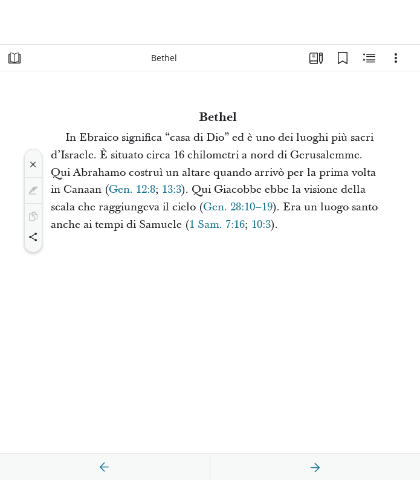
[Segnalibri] (343, 58)
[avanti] (315, 467)
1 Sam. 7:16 (217, 224)
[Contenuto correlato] (369, 58)
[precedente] (104, 467)
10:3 (261, 224)
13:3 (171, 189)
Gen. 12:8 (132, 189)
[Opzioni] (396, 58)
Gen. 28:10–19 (238, 207)
